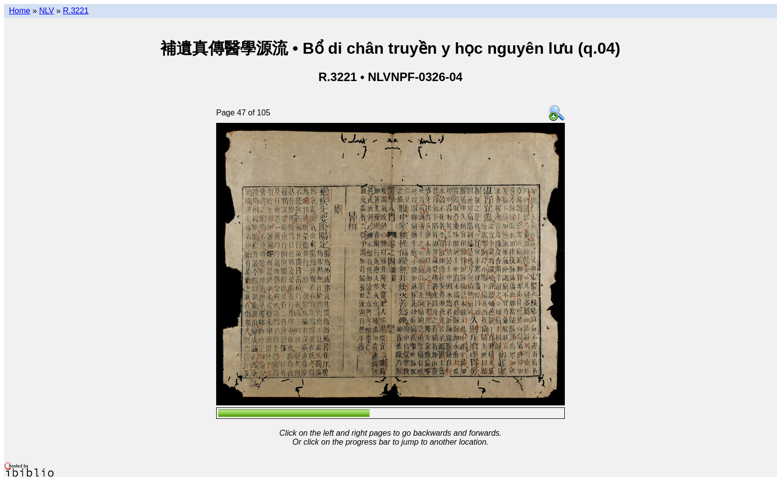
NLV (46, 10)
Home (19, 10)
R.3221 (76, 10)
